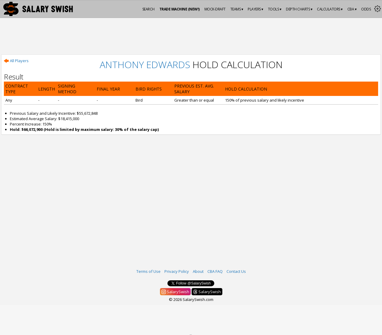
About (198, 271)
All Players (16, 60)
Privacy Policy (176, 271)
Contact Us (236, 271)
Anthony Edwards (145, 64)
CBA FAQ (215, 271)
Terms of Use (148, 271)
